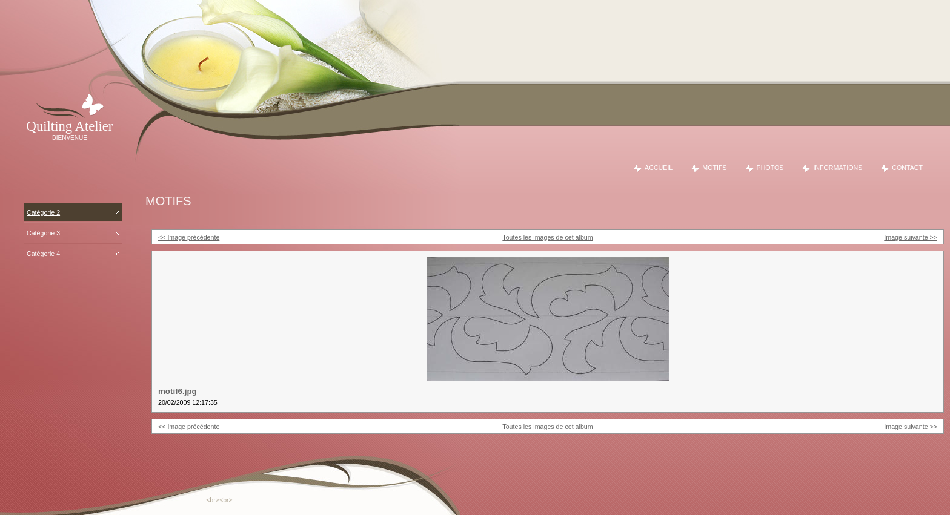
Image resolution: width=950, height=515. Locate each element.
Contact (907, 167)
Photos (770, 167)
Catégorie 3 (43, 233)
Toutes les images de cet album (547, 237)
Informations (837, 167)
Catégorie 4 (43, 253)
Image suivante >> (910, 237)
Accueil (659, 167)
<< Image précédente (188, 237)
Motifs (714, 167)
